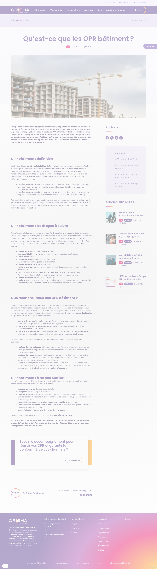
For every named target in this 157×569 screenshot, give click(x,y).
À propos (88, 10)
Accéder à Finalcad (115, 10)
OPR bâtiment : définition (127, 159)
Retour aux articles (21, 20)
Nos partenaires (104, 528)
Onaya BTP (75, 528)
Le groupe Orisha (104, 532)
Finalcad (74, 532)
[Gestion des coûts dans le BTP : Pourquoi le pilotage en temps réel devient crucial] (126, 238)
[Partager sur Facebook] (81, 495)
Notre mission (103, 524)
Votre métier (56, 10)
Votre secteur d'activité (55, 519)
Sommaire (120, 153)
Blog (100, 10)
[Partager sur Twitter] (84, 495)
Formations (123, 3)
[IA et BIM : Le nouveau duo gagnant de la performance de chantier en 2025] (126, 260)
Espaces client (109, 3)
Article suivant (137, 20)
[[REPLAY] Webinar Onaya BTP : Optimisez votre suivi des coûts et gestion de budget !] (126, 281)
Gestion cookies (83, 563)
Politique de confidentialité (119, 563)
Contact (138, 10)
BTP (68, 47)
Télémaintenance (139, 3)
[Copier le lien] (90, 495)
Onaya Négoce (76, 524)
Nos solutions (73, 10)
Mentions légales (61, 563)
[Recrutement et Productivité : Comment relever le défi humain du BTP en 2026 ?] (126, 217)
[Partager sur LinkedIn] (87, 495)
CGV (99, 563)
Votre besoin (40, 10)
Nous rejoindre (103, 546)
